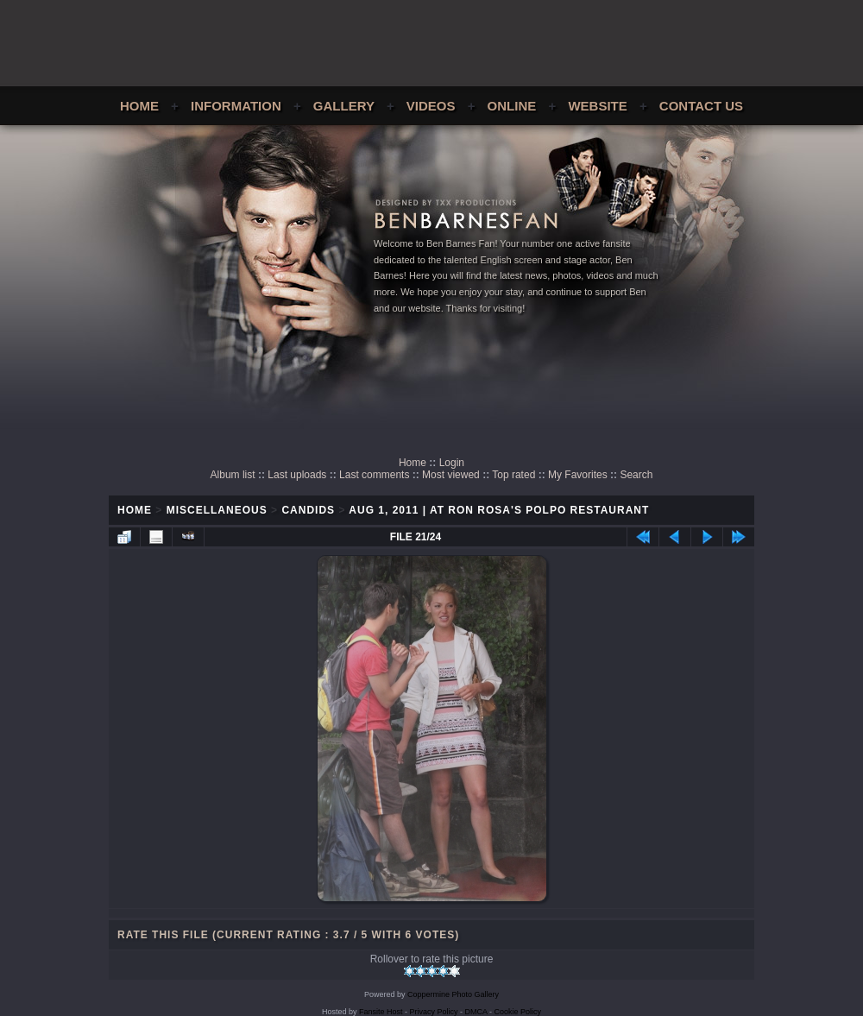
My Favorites (578, 475)
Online (512, 105)
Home (139, 105)
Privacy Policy (434, 1011)
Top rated (513, 475)
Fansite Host (381, 1011)
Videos (431, 105)
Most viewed (451, 475)
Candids (308, 510)
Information (236, 105)
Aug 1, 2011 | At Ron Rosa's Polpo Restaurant (499, 510)
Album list (233, 475)
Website (597, 105)
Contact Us (701, 105)
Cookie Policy (518, 1011)
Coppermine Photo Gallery (453, 994)
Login (451, 463)
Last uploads (297, 475)
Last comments (374, 475)
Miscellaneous (217, 510)
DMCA (476, 1011)
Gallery (344, 105)
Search (636, 475)
